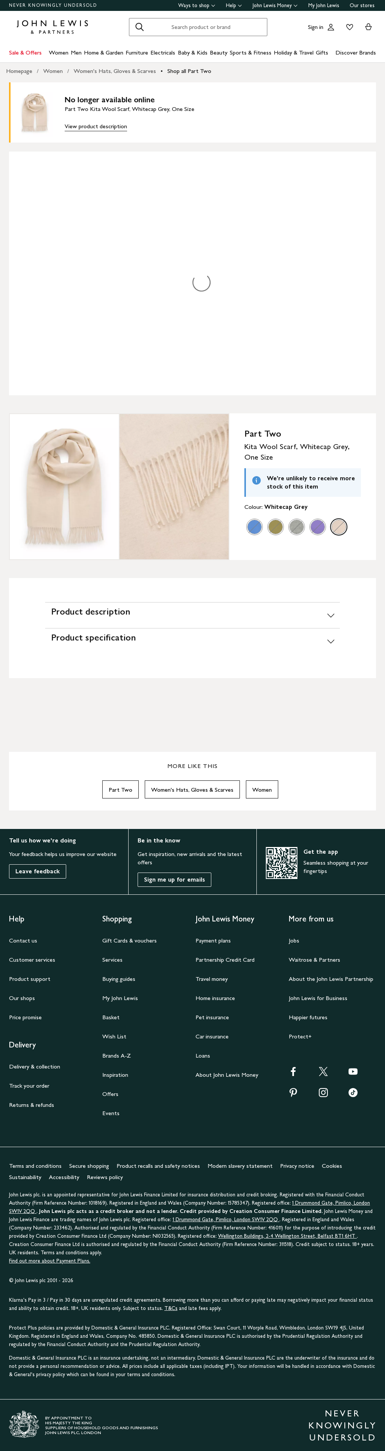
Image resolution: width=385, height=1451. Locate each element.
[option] (254, 527)
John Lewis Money (275, 5)
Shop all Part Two (189, 70)
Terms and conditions (35, 1165)
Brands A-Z (116, 1055)
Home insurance (215, 998)
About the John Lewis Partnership (331, 978)
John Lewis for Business (318, 998)
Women (58, 52)
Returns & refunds (31, 1104)
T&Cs (170, 1308)
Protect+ (300, 1036)
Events (111, 1113)
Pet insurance (212, 1017)
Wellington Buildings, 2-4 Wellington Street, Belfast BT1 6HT (287, 1236)
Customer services (32, 959)
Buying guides (118, 978)
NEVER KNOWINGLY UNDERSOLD (53, 5)
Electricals (162, 52)
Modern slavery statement (240, 1165)
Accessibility (64, 1177)
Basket (111, 1017)
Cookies (332, 1165)
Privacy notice (297, 1165)
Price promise (25, 1017)
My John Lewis (323, 5)
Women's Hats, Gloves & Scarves (115, 70)
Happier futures (308, 1017)
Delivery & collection (34, 1066)
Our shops (22, 998)
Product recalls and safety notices (158, 1165)
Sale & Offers (25, 52)
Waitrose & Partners (314, 959)
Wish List (114, 1036)
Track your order (29, 1085)
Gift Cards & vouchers (129, 940)
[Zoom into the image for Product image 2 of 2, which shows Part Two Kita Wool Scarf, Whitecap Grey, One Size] (174, 486)
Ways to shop (196, 5)
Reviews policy (105, 1177)
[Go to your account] (330, 27)
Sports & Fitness (250, 52)
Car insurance (212, 1036)
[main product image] (41, 112)
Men (76, 52)
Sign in (315, 26)
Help (234, 5)
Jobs (294, 940)
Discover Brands (355, 52)
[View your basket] (368, 27)
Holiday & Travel (294, 52)
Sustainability (25, 1177)
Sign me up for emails (174, 879)
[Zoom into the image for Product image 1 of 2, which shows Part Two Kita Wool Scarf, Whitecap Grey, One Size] (64, 486)
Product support (29, 978)
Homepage (19, 70)
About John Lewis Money (227, 1074)
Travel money (212, 978)
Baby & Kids (193, 52)
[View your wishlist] (348, 27)
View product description (96, 126)
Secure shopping (89, 1165)
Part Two (120, 789)
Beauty (218, 52)
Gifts (322, 52)
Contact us (23, 940)
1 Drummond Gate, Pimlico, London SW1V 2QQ (226, 1219)
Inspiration (115, 1074)
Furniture (137, 52)
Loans (203, 1055)
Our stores (362, 5)
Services (112, 959)
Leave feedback (37, 871)
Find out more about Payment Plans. (49, 1261)
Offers (110, 1093)
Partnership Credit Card (225, 959)
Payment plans (213, 940)
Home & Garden (103, 52)
